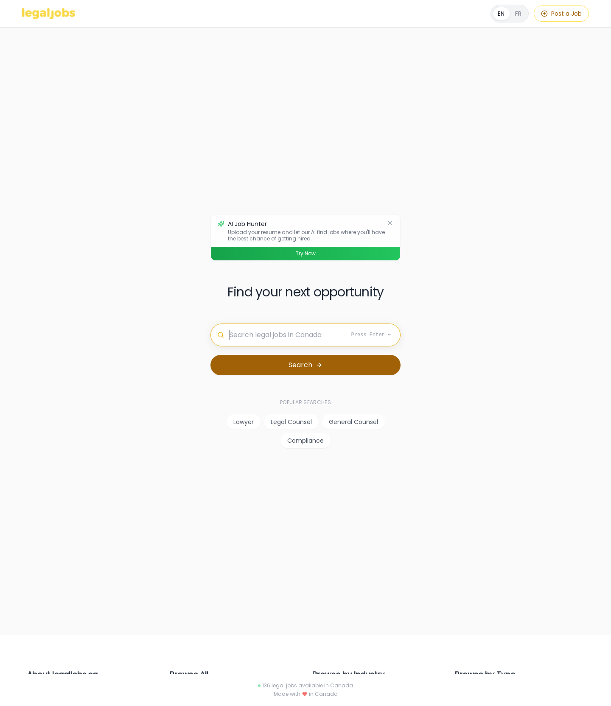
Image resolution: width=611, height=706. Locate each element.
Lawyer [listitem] (243, 422)
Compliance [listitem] (305, 440)
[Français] (509, 13)
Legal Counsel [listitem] (291, 422)
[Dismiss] (390, 223)
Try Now (306, 253)
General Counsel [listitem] (353, 422)
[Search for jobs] (305, 335)
